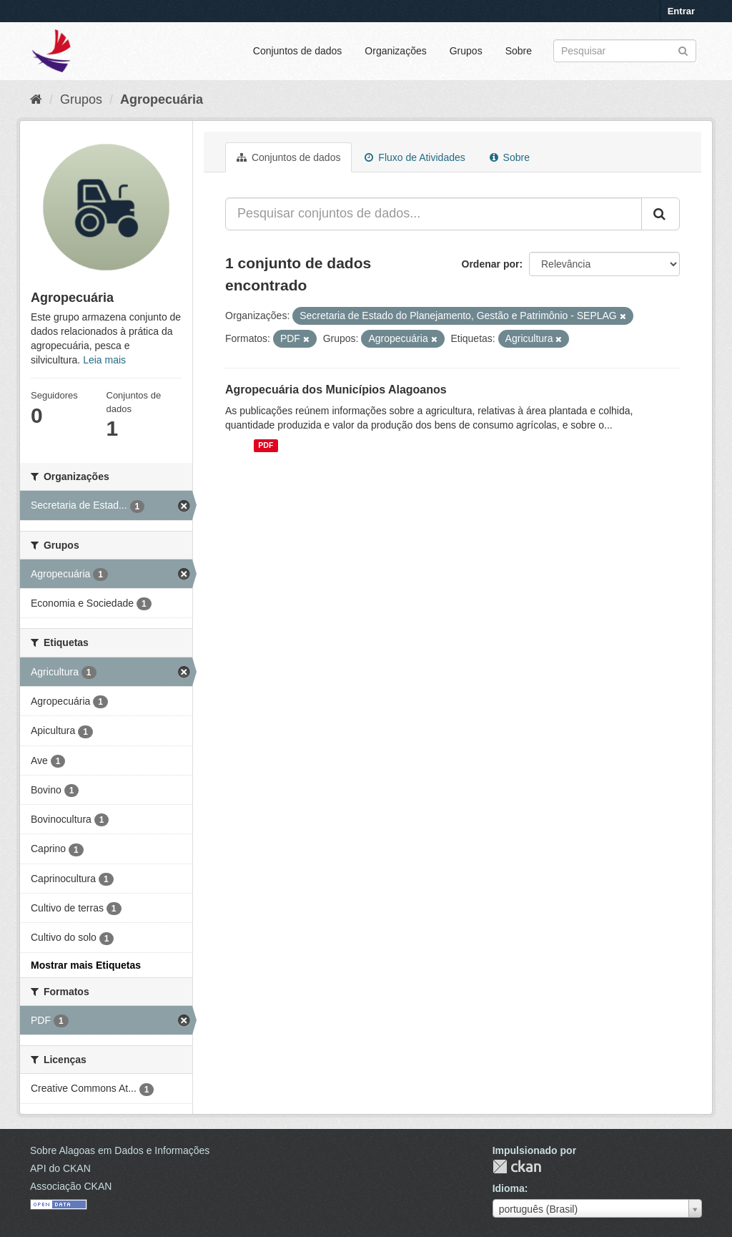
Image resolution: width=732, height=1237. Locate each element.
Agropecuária (161, 99)
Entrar (681, 11)
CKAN (517, 1166)
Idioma (509, 1188)
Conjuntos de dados (297, 51)
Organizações (395, 51)
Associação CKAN (71, 1186)
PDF (265, 445)
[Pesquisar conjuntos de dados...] (433, 213)
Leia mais (104, 360)
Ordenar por (491, 264)
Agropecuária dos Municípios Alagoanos (336, 389)
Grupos (466, 51)
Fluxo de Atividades (415, 157)
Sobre (518, 51)
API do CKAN (60, 1168)
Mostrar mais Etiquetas (86, 965)
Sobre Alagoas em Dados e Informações (119, 1150)
